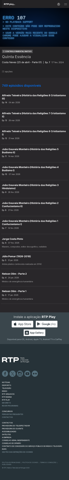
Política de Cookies (30, 462)
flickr (35, 374)
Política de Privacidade (11, 462)
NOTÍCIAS (6, 382)
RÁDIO (4, 391)
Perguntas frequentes (12, 414)
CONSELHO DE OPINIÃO (11, 443)
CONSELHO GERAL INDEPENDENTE (16, 440)
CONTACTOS (7, 423)
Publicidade (6, 464)
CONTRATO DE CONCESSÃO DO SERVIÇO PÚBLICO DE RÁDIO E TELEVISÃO (32, 446)
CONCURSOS (7, 411)
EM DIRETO (6, 403)
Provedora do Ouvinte (12, 429)
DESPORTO (6, 385)
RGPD (4, 449)
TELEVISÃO (6, 388)
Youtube (27, 374)
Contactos (7, 417)
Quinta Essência (16, 57)
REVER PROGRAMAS (10, 406)
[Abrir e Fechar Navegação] (65, 4)
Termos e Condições (48, 462)
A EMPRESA (6, 437)
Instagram (20, 374)
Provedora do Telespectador (16, 426)
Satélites (6, 434)
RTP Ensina (7, 397)
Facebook (5, 374)
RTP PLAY (6, 400)
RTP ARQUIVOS (8, 394)
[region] (34, 27)
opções (7, 71)
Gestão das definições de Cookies (17, 452)
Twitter (12, 374)
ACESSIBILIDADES (9, 432)
